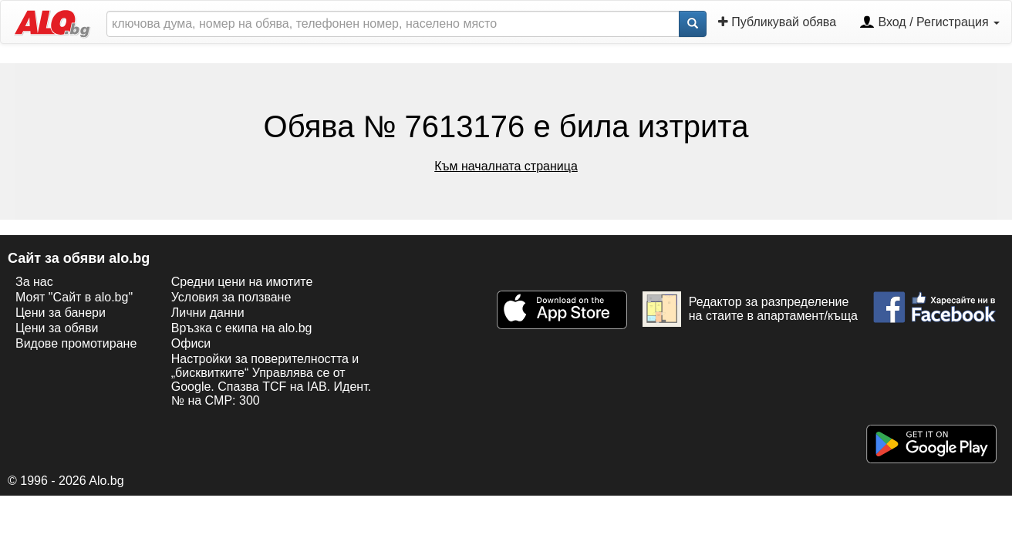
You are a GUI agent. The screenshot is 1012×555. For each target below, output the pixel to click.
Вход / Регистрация (929, 23)
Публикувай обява (777, 22)
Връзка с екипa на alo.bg (241, 328)
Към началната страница (506, 166)
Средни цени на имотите (242, 281)
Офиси (191, 343)
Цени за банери (60, 312)
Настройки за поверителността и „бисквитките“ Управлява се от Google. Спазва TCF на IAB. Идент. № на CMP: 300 (271, 379)
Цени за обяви (56, 328)
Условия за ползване (231, 297)
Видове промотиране (76, 343)
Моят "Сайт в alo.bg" (74, 297)
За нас (34, 281)
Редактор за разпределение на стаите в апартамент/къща (750, 309)
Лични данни (208, 312)
